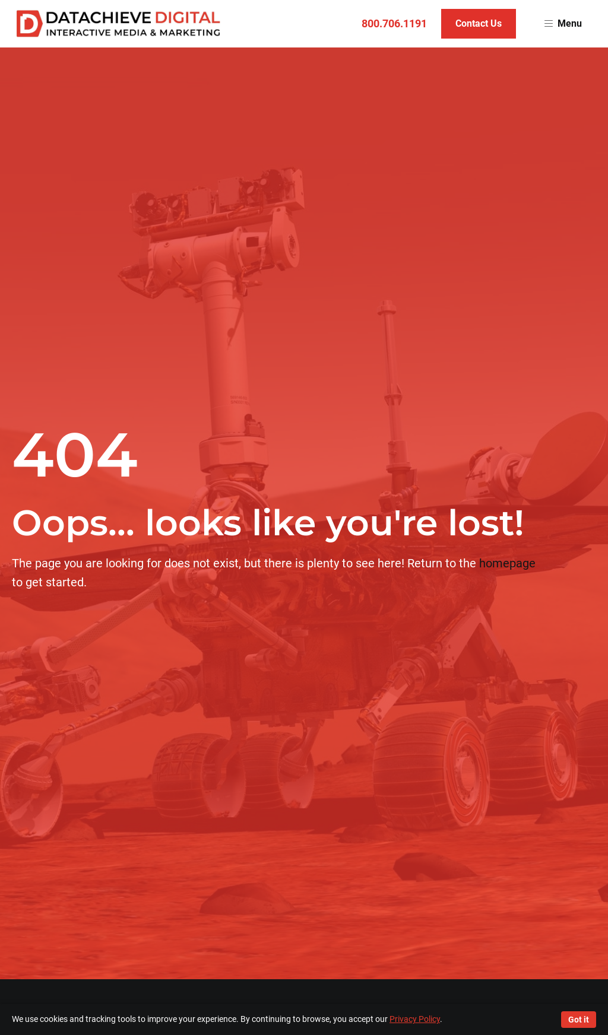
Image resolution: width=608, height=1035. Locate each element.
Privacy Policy (415, 1019)
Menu (563, 23)
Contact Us (478, 23)
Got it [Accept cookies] (578, 1019)
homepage (507, 563)
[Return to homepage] (118, 23)
